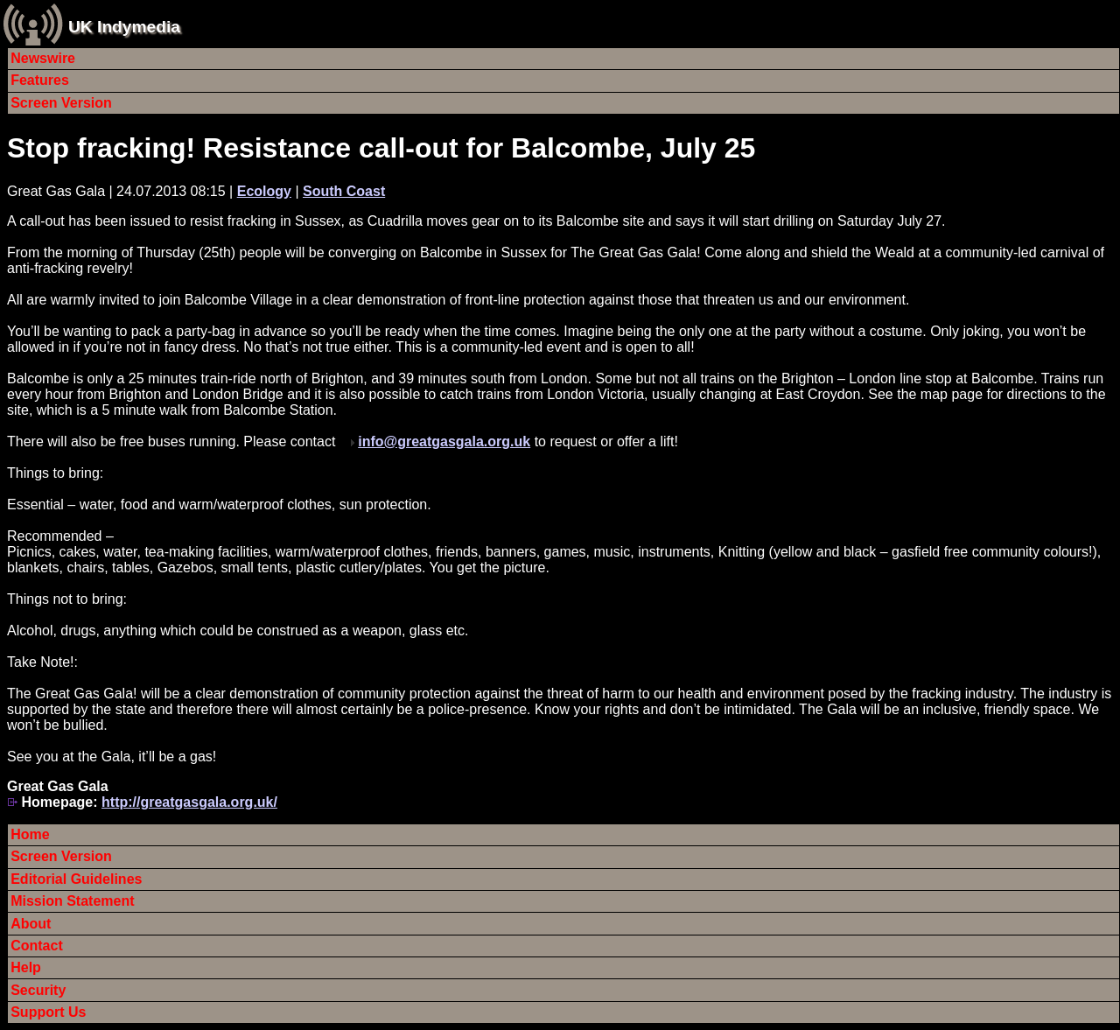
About (30, 923)
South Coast (344, 191)
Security (38, 990)
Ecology (264, 191)
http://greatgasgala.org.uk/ (189, 802)
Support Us (48, 1012)
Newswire (42, 58)
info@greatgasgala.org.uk (444, 441)
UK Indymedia (124, 27)
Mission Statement (72, 900)
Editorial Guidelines (76, 879)
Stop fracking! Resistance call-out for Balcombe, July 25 (381, 148)
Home (29, 834)
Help (25, 967)
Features (39, 80)
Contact (36, 945)
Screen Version (61, 102)
